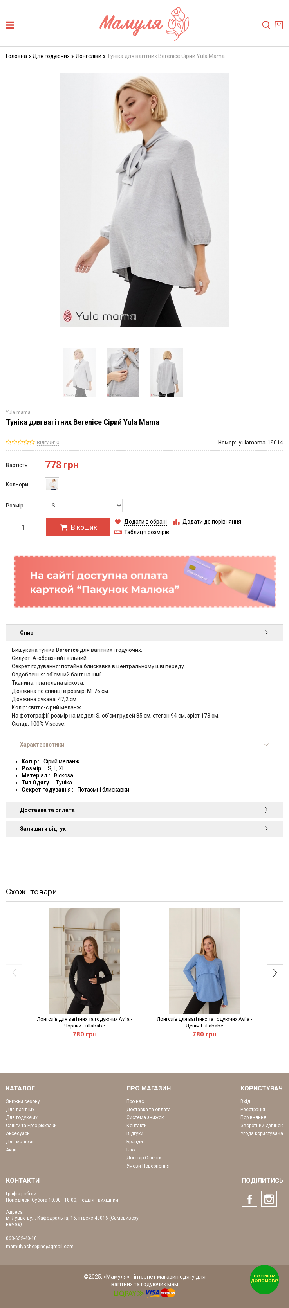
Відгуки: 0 (48, 442)
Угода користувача (261, 1133)
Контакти (136, 1125)
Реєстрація (252, 1109)
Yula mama (18, 412)
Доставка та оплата (144, 810)
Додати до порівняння (211, 521)
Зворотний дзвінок (261, 1125)
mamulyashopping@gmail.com (40, 1246)
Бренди (134, 1141)
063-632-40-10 (21, 1238)
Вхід (245, 1101)
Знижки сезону (23, 1101)
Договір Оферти (144, 1157)
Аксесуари (18, 1133)
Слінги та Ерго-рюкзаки (31, 1125)
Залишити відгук (144, 829)
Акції (11, 1150)
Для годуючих (53, 56)
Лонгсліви (91, 56)
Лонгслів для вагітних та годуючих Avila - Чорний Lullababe (84, 1022)
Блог (131, 1150)
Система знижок (145, 1117)
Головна (18, 56)
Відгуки (134, 1133)
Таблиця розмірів (146, 532)
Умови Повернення (148, 1166)
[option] (79, 372)
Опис (144, 633)
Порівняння (253, 1117)
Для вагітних (20, 1109)
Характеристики (144, 744)
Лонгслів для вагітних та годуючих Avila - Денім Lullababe (204, 1022)
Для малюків (20, 1141)
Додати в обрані (145, 521)
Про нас (135, 1101)
